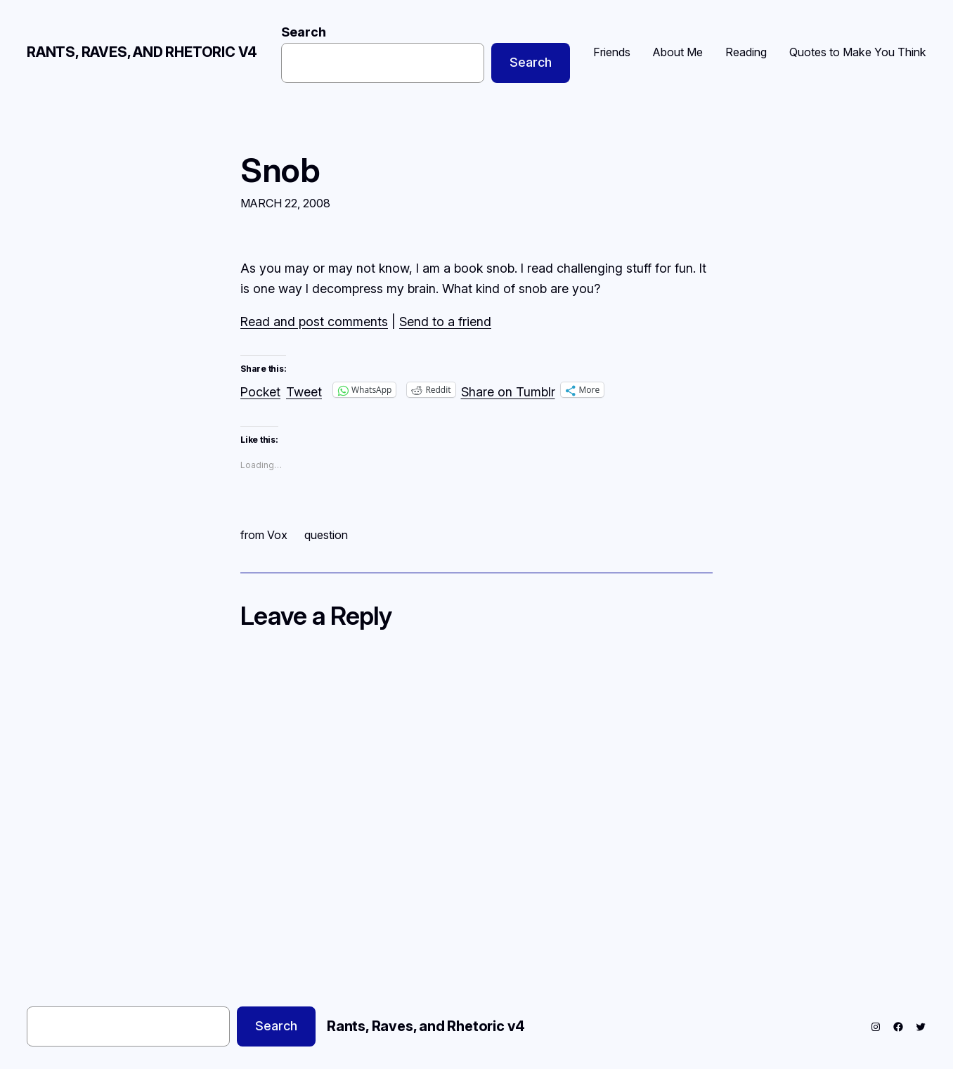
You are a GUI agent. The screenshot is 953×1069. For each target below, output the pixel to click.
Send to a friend (445, 321)
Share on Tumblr (508, 389)
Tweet (304, 389)
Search (303, 32)
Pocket (260, 391)
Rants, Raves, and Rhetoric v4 (142, 52)
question (326, 535)
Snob (280, 169)
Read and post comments (314, 321)
